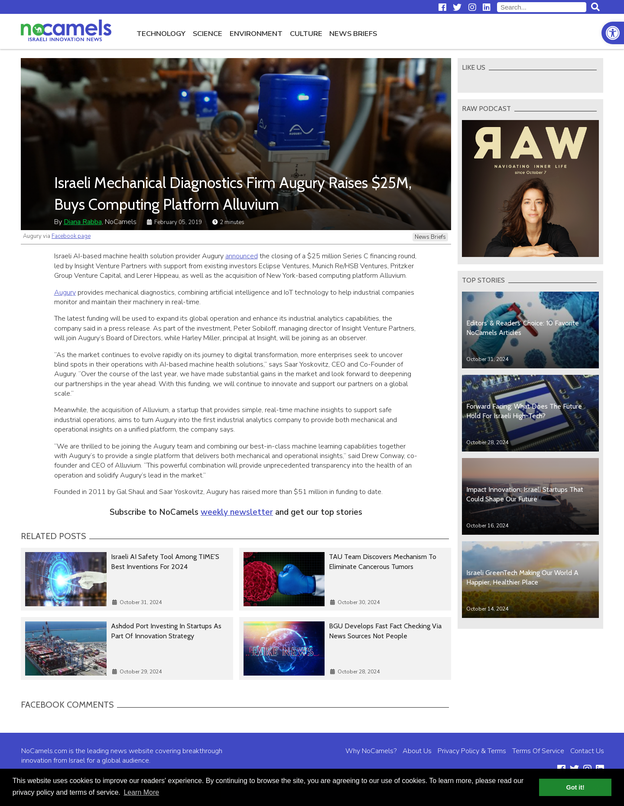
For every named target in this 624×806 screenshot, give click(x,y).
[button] (612, 33)
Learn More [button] (141, 792)
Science (207, 34)
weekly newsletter (237, 512)
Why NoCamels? (370, 751)
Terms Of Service (538, 751)
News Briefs (353, 34)
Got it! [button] (575, 787)
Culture (306, 34)
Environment (256, 34)
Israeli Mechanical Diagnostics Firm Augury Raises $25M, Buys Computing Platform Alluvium (233, 193)
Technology (160, 34)
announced (241, 256)
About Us (417, 751)
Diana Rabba (83, 222)
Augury (65, 292)
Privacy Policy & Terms (472, 751)
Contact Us (587, 751)
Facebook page (71, 236)
